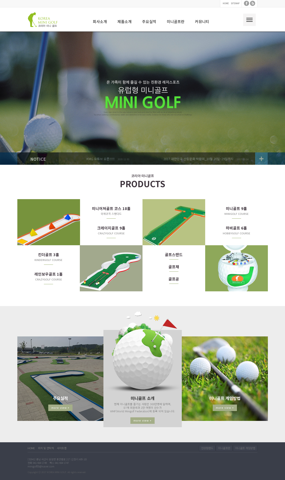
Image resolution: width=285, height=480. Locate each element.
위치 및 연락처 (46, 448)
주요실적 (149, 21)
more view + (60, 408)
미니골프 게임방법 (245, 448)
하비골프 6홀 (236, 228)
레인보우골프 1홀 (48, 274)
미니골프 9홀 (236, 208)
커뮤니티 (202, 21)
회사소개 (100, 21)
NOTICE (38, 159)
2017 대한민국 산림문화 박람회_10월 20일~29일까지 (198, 159)
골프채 (173, 266)
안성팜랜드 (207, 448)
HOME (226, 3)
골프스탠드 (174, 254)
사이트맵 (61, 448)
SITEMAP (235, 3)
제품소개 (124, 21)
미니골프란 (175, 21)
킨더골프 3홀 (48, 254)
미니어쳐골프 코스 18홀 (111, 208)
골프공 (173, 279)
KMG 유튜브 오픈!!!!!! (100, 159)
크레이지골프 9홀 (111, 228)
